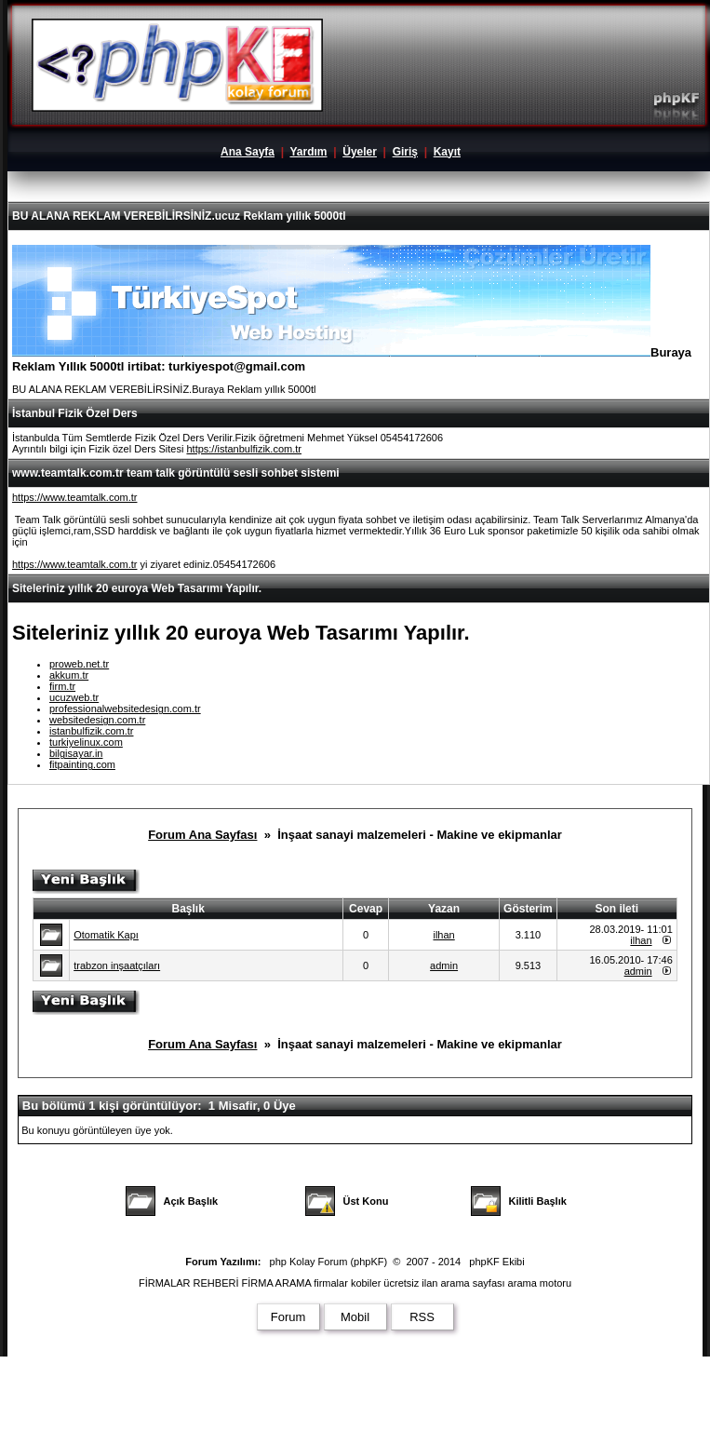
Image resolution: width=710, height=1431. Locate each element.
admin (444, 965)
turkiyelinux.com (86, 742)
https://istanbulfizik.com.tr (243, 448)
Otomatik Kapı (106, 934)
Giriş (405, 151)
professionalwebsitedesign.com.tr (125, 708)
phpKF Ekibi (496, 1261)
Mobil (355, 1317)
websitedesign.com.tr (97, 719)
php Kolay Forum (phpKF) (329, 1261)
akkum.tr (68, 675)
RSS (422, 1317)
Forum (288, 1317)
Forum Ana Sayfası (202, 835)
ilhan (443, 934)
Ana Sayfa (248, 151)
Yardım (308, 151)
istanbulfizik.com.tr (91, 730)
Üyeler (359, 151)
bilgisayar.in (75, 753)
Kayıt (447, 151)
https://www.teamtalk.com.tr (74, 497)
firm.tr (62, 686)
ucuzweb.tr (74, 697)
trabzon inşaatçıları (117, 965)
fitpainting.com (82, 764)
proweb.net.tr (79, 663)
